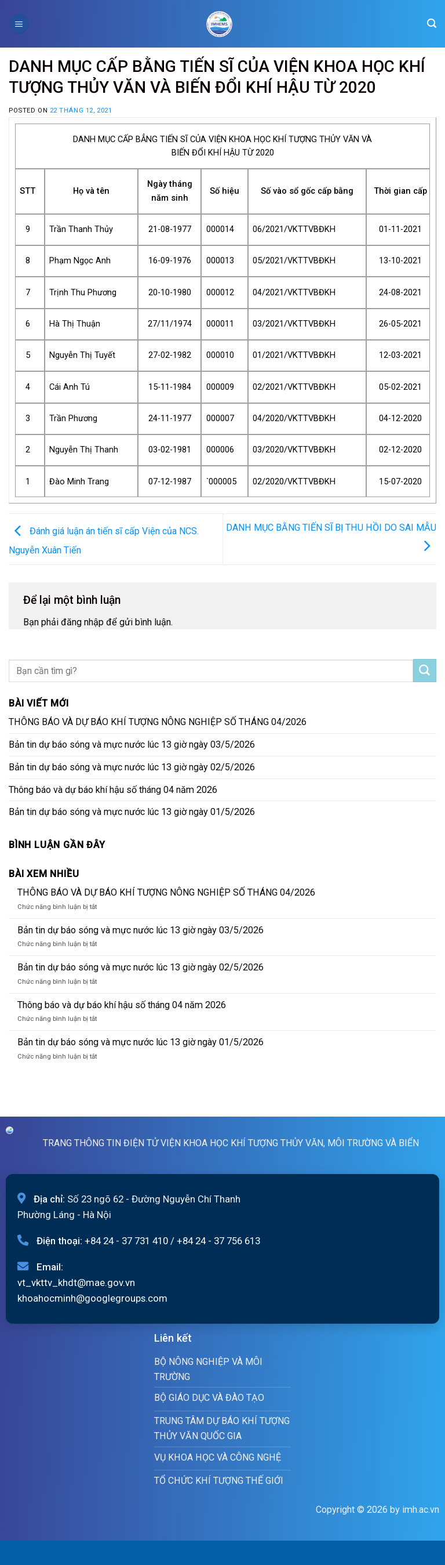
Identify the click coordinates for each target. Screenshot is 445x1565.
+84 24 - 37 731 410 (126, 1241)
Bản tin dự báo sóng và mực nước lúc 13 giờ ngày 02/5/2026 (132, 767)
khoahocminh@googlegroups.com (92, 1298)
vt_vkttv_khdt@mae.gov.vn (76, 1282)
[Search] (431, 23)
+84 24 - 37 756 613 (218, 1241)
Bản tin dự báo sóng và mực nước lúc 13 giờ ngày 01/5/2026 (132, 811)
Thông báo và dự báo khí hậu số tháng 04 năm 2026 (113, 789)
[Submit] (424, 670)
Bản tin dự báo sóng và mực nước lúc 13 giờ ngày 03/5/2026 (132, 744)
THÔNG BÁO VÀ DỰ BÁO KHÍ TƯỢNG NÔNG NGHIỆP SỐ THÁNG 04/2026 (158, 721)
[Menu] (19, 23)
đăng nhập (82, 622)
